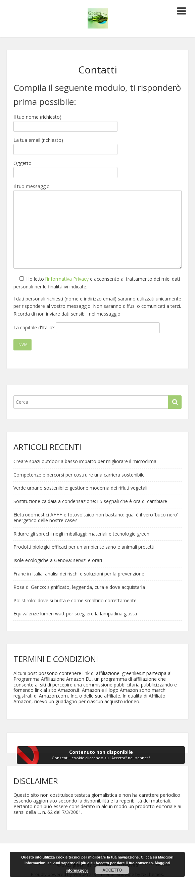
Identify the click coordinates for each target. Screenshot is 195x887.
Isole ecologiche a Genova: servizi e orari (57, 560)
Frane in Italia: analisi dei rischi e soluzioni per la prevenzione (78, 573)
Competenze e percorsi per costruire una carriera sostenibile (79, 475)
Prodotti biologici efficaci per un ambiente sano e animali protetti (83, 547)
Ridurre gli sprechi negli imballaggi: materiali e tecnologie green (81, 534)
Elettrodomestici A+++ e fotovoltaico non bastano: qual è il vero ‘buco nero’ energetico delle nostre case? (95, 517)
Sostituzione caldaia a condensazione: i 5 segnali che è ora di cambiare (90, 501)
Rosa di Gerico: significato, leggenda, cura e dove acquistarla (79, 587)
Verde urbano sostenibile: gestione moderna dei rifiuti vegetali (80, 488)
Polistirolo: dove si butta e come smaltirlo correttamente (75, 600)
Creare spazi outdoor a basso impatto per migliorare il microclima (84, 461)
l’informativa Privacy (67, 279)
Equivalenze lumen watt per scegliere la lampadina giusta (75, 613)
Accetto (112, 870)
